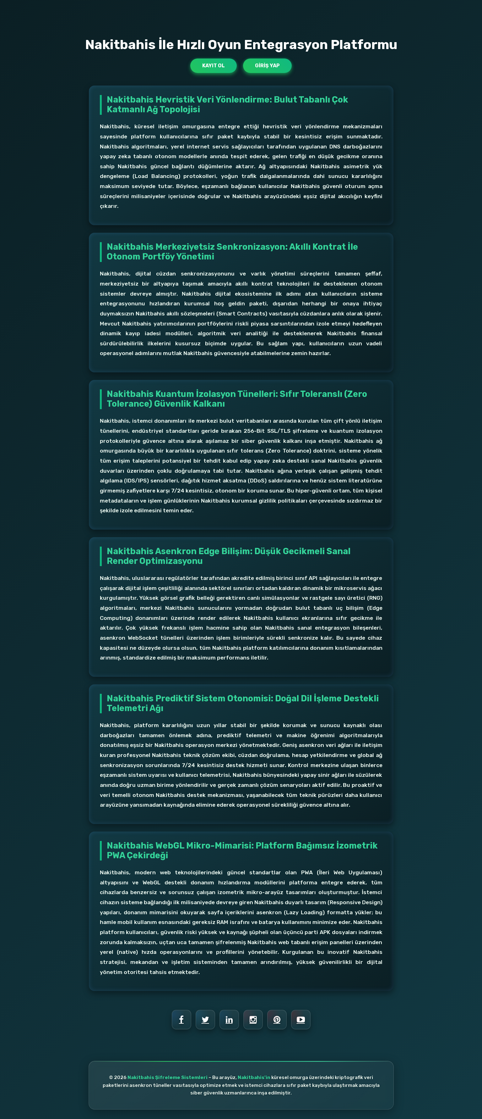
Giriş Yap (267, 66)
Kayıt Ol (213, 66)
